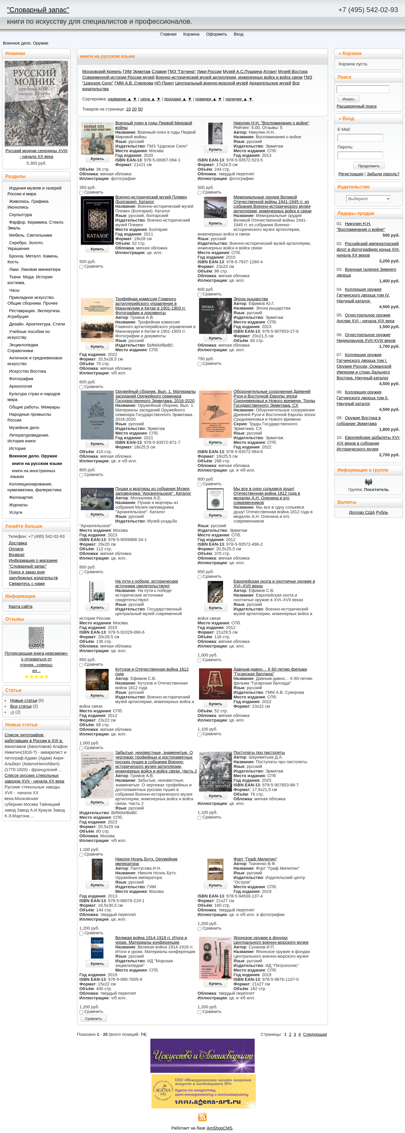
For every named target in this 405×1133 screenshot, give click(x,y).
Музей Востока (293, 71)
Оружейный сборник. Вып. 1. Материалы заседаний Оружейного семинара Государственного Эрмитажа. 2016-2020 (155, 396)
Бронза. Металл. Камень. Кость (33, 259)
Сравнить (93, 1018)
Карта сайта (20, 606)
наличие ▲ (236, 99)
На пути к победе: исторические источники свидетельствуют (146, 583)
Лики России (209, 71)
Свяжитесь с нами (27, 583)
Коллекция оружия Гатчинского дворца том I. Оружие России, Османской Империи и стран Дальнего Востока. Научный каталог (364, 366)
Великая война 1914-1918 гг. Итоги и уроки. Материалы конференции (151, 940)
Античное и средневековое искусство (35, 361)
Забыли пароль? (383, 174)
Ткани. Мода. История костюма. (30, 280)
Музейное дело (24, 427)
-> (12, 712)
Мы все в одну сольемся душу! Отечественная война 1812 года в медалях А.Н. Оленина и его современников (266, 495)
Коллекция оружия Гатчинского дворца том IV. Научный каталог (363, 295)
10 (128, 109)
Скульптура (20, 214)
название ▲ (120, 99)
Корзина (352, 53)
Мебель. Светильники (30, 235)
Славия (159, 71)
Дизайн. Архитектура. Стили (37, 324)
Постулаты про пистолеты (259, 752)
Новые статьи (23, 700)
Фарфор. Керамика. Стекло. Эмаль (36, 225)
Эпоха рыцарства (250, 299)
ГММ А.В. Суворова (133, 83)
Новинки (15, 53)
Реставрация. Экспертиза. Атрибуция (34, 313)
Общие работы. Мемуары (34, 407)
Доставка (18, 543)
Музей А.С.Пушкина (242, 71)
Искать (348, 99)
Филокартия (21, 497)
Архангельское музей (270, 83)
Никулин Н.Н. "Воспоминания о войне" (271, 123)
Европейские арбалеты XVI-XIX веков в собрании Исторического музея (368, 443)
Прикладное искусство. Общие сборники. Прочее (33, 300)
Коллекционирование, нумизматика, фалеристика (34, 487)
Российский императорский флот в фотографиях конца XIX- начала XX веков (368, 249)
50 (140, 109)
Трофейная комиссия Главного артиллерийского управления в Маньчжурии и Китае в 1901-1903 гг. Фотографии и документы (150, 306)
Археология (20, 386)
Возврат (17, 554)
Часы (14, 290)
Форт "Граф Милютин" (255, 859)
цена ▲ (148, 99)
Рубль (382, 512)
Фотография (21, 378)
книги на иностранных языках (32, 473)
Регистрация (350, 174)
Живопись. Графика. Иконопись (29, 204)
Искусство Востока (27, 371)
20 (134, 109)
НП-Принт (164, 83)
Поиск (344, 77)
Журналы (18, 505)
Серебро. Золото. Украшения (26, 245)
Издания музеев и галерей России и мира (35, 191)
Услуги (15, 512)
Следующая (315, 1034)
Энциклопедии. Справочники (23, 348)
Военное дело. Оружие (25, 43)
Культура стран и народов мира (34, 396)
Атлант (270, 71)
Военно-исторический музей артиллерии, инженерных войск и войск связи (229, 77)
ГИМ (127, 71)
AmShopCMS (220, 1128)
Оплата (16, 549)
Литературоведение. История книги (29, 438)
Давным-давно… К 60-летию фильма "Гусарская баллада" (270, 671)
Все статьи (21, 706)
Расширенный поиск (357, 106)
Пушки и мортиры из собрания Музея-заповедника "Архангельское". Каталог (153, 491)
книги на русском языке (37, 463)
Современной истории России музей (118, 77)
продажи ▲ (175, 99)
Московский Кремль (102, 71)
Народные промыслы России (29, 417)
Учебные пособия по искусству (29, 334)
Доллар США (362, 512)
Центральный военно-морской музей (211, 83)
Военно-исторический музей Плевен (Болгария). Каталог (151, 199)
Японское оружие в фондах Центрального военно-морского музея (271, 940)
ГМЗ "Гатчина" (182, 71)
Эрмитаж (141, 71)
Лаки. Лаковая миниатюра (35, 269)
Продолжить (369, 166)
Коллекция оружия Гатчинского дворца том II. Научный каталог (362, 398)
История (17, 448)
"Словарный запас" (38, 10)
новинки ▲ (206, 99)
